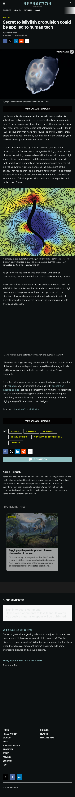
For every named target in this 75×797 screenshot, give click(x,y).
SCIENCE (7, 10)
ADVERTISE (8, 749)
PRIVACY (7, 757)
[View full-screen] (72, 52)
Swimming (31, 431)
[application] (37, 331)
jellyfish (15, 443)
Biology (6, 17)
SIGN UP (28, 10)
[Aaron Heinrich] (11, 33)
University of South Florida (25, 409)
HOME (37, 10)
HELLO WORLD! (10, 734)
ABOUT (6, 741)
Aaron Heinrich (12, 472)
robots (11, 385)
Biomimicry (48, 431)
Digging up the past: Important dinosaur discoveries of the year (30, 552)
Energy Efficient (19, 437)
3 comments (37, 459)
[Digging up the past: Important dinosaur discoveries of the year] (32, 530)
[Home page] (37, 4)
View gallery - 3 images (37, 109)
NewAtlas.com (47, 738)
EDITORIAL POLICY (11, 745)
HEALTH (17, 10)
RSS (5, 765)
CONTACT (7, 761)
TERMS (6, 753)
